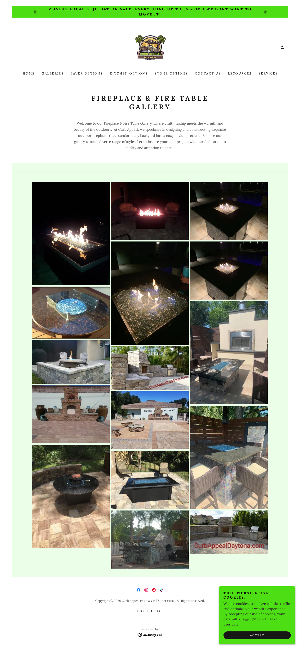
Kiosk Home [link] (150, 611)
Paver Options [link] (87, 73)
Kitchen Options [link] (129, 73)
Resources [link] (240, 73)
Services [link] (268, 73)
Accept (257, 635)
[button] (282, 47)
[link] (150, 47)
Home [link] (29, 73)
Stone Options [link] (171, 73)
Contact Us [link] (208, 73)
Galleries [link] (53, 73)
